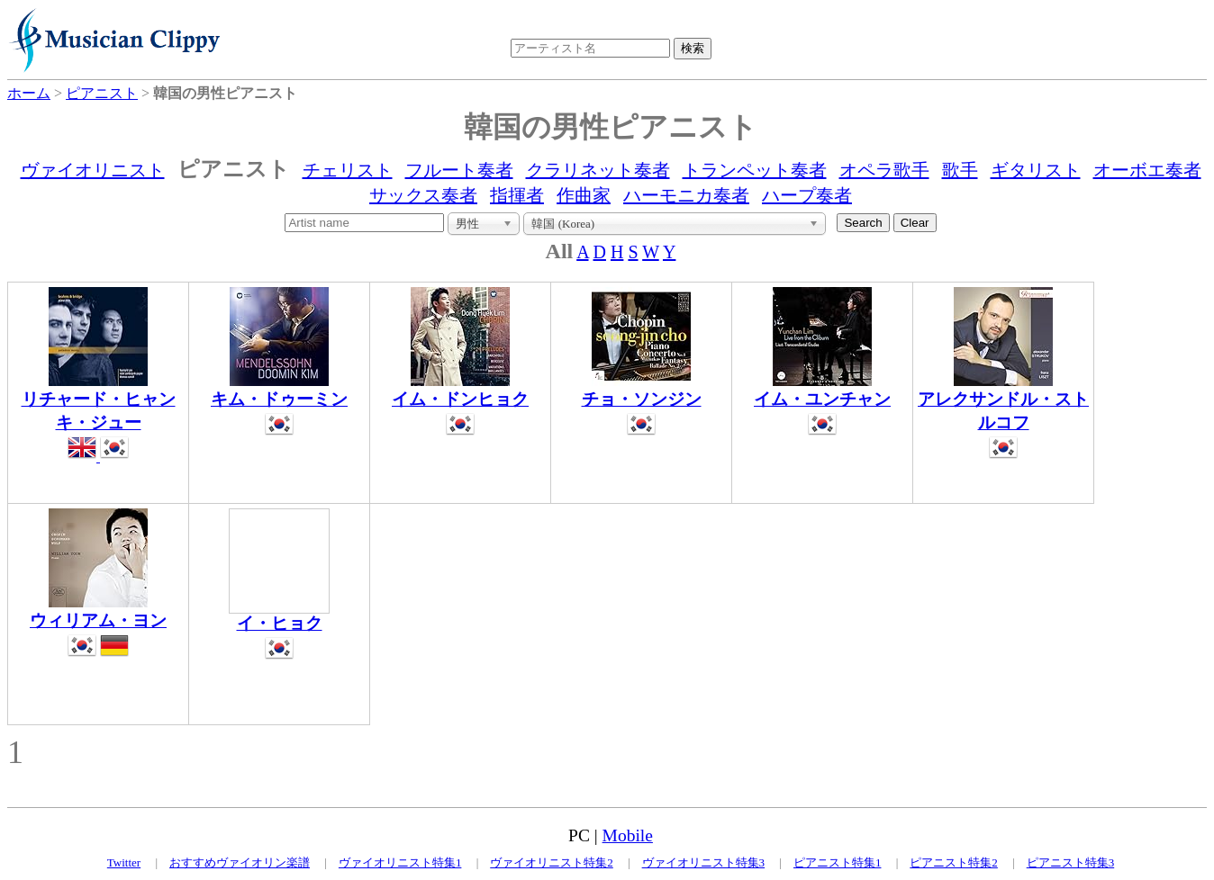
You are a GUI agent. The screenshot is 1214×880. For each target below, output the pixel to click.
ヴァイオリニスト (93, 170)
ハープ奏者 (807, 195)
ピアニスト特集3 (1071, 862)
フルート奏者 (459, 170)
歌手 (960, 170)
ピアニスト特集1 (837, 862)
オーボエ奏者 (1147, 170)
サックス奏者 (423, 195)
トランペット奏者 (755, 170)
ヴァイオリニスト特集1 (400, 862)
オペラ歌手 (884, 170)
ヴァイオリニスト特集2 (551, 862)
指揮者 (517, 195)
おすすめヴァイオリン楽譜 (239, 862)
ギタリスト (1036, 170)
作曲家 (584, 195)
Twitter (123, 862)
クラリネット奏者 (598, 170)
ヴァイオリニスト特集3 (704, 862)
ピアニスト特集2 (954, 862)
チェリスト (348, 170)
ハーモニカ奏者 (686, 195)
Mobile (627, 835)
